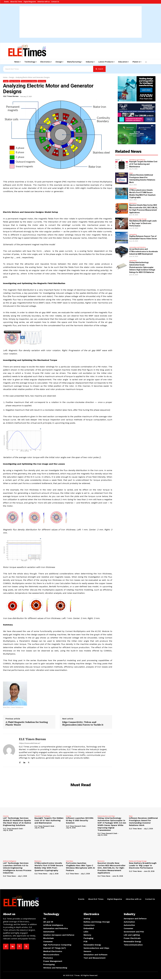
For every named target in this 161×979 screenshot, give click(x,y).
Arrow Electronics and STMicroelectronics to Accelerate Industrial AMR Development (143, 251)
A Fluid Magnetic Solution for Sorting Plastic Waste (27, 723)
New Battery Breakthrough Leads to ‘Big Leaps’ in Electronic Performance (143, 223)
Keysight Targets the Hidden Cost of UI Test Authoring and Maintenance (143, 164)
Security (68, 816)
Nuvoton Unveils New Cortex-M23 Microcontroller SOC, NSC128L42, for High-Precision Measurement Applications (112, 868)
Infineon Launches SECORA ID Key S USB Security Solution (79, 820)
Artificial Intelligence (9, 861)
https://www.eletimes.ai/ (29, 743)
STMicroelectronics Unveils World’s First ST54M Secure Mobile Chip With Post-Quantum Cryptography (48, 867)
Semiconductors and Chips (106, 816)
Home (5, 77)
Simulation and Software (29, 81)
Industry (5, 816)
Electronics (132, 188)
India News (69, 861)
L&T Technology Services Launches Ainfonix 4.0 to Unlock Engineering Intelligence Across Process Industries (17, 868)
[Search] (99, 69)
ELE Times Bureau (11, 96)
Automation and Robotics (137, 247)
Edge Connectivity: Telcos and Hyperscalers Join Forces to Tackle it (82, 723)
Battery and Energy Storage (138, 219)
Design (11, 77)
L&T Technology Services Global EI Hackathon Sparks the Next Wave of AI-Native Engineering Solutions (17, 822)
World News (42, 81)
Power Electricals (14, 81)
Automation (133, 234)
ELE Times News (135, 829)
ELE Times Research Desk (13, 829)
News (131, 173)
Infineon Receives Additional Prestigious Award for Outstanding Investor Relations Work (143, 822)
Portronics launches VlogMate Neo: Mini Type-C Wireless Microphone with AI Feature (80, 867)
